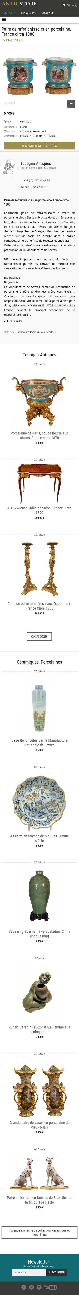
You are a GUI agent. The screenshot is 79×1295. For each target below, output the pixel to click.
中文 (74, 5)
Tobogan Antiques (35, 163)
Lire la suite (14, 321)
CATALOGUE (8, 13)
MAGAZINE (48, 13)
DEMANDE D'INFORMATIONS (39, 146)
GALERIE (24, 187)
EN (68, 5)
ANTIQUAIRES (28, 13)
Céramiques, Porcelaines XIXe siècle (35, 332)
